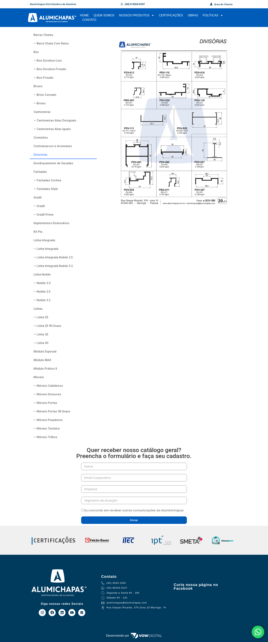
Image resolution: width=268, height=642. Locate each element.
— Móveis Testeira (47, 428)
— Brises (40, 103)
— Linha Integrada (46, 249)
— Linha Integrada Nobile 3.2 (53, 266)
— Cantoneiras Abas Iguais (52, 129)
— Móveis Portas (45, 403)
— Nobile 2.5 (42, 291)
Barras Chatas (43, 35)
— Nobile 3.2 (42, 300)
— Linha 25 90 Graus (47, 326)
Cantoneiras (42, 112)
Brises (38, 86)
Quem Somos (103, 15)
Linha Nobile (42, 274)
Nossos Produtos (136, 15)
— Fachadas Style (46, 189)
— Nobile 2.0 (42, 283)
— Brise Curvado (45, 95)
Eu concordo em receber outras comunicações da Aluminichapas (134, 510)
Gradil (38, 197)
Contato (89, 19)
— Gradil (39, 206)
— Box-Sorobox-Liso (48, 60)
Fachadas (40, 172)
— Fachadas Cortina (47, 180)
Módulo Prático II (45, 368)
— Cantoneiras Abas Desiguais (55, 120)
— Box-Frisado (43, 77)
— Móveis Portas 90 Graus (52, 411)
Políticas (213, 15)
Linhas (38, 308)
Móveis (39, 377)
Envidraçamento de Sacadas (53, 163)
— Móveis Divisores (47, 394)
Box (36, 52)
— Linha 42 (41, 334)
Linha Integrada (44, 240)
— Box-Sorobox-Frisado (50, 69)
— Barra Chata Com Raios (51, 43)
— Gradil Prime (44, 214)
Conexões (41, 137)
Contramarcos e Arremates (53, 146)
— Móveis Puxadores (48, 420)
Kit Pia (38, 231)
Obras (193, 15)
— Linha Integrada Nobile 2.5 (53, 257)
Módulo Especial (45, 351)
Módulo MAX (42, 360)
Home (84, 15)
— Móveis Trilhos (45, 437)
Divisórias (40, 154)
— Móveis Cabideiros (48, 386)
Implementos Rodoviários (51, 223)
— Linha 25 (41, 317)
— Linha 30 (41, 343)
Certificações (171, 15)
